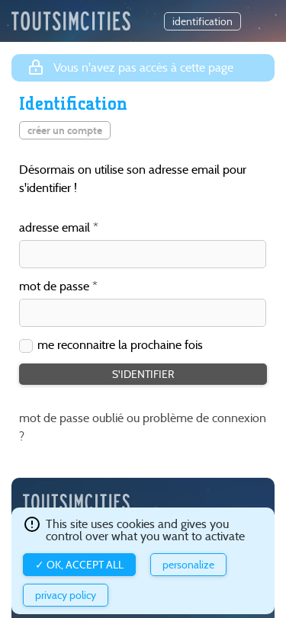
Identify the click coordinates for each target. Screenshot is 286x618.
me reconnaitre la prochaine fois (120, 345)
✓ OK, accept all (79, 565)
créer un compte (64, 130)
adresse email (54, 228)
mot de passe (54, 286)
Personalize (188, 565)
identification (202, 21)
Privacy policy (65, 595)
